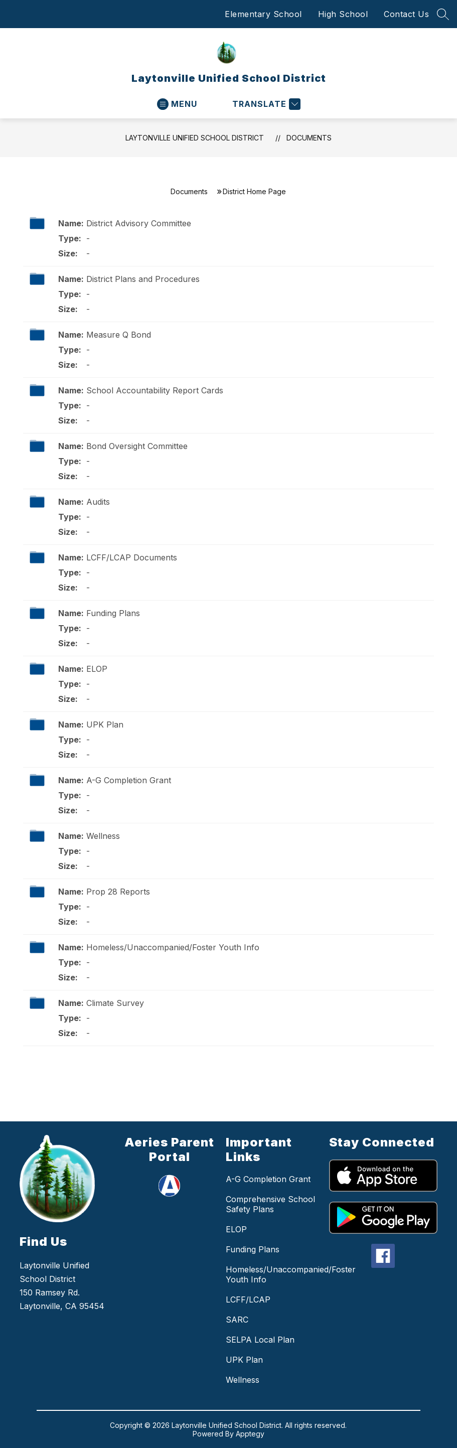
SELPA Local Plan (260, 1340)
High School (343, 14)
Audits (98, 502)
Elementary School (263, 14)
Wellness (103, 836)
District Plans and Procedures (143, 279)
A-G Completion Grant (128, 780)
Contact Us (406, 14)
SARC (237, 1320)
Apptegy (250, 1433)
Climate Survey (115, 1003)
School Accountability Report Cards (154, 390)
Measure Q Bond (118, 335)
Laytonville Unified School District (194, 137)
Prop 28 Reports (118, 892)
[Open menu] (177, 104)
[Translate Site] (265, 104)
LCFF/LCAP (248, 1299)
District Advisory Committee (138, 223)
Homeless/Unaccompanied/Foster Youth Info (172, 947)
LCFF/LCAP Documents (131, 557)
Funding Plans (113, 613)
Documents (309, 137)
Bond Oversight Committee (137, 446)
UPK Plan (104, 724)
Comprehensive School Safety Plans (270, 1204)
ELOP (96, 669)
